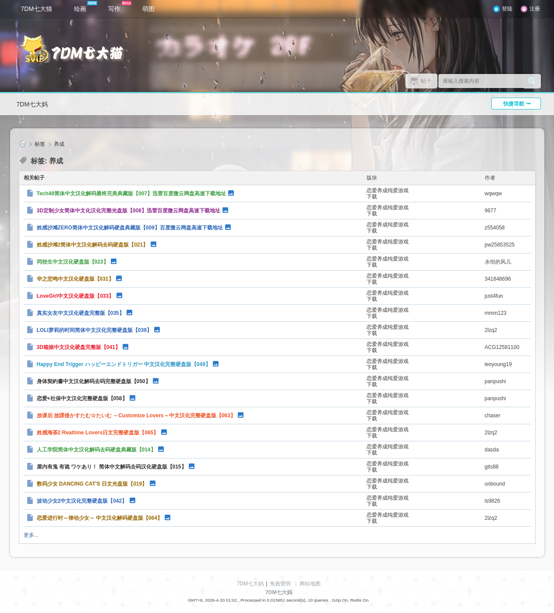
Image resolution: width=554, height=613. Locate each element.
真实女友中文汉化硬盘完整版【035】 (80, 313)
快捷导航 (513, 104)
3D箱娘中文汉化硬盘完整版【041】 (78, 347)
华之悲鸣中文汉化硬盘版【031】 (75, 279)
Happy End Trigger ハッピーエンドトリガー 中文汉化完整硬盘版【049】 (124, 364)
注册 (534, 9)
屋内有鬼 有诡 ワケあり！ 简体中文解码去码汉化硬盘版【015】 (112, 467)
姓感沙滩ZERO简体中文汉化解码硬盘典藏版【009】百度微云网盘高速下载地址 (130, 228)
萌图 (148, 8)
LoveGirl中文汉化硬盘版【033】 (75, 296)
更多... (31, 535)
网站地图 (310, 584)
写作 (119, 6)
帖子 (426, 81)
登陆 (507, 9)
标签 (40, 144)
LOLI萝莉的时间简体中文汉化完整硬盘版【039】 (94, 330)
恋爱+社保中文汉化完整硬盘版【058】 (82, 398)
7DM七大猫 (37, 8)
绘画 (85, 6)
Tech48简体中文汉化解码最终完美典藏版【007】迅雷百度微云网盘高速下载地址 (131, 193)
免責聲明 (280, 584)
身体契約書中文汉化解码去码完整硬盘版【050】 (94, 381)
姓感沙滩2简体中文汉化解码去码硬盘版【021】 (92, 245)
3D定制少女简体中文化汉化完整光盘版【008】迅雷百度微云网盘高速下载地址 (128, 211)
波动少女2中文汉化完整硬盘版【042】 (82, 501)
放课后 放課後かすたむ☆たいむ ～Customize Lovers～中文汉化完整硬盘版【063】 (136, 415)
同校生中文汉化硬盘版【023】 (73, 262)
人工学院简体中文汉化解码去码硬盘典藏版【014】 (96, 450)
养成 (59, 144)
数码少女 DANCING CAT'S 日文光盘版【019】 (92, 484)
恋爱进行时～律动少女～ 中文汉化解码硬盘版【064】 (99, 518)
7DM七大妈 (32, 104)
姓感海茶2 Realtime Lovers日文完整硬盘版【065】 (98, 433)
